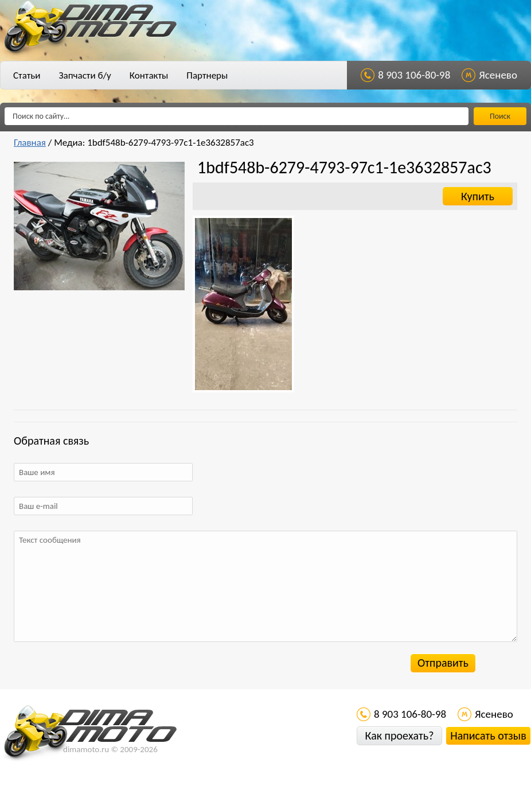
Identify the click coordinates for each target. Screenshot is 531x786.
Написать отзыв (488, 735)
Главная (30, 143)
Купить (477, 196)
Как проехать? (399, 735)
